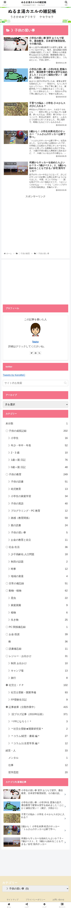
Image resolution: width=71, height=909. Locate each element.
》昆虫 (38, 598)
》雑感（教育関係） (38, 518)
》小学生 (38, 438)
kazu (35, 342)
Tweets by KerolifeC (14, 375)
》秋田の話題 (38, 562)
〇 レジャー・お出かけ (37, 656)
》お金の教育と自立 (38, 540)
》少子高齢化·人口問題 (38, 555)
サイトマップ (12, 900)
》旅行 (38, 678)
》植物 (38, 613)
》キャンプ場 (38, 671)
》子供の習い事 (38, 533)
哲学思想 (38, 773)
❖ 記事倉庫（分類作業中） (37, 707)
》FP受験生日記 (38, 700)
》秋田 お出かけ (38, 664)
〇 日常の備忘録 (37, 584)
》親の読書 (38, 526)
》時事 (38, 569)
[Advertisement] (35, 218)
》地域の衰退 (38, 576)
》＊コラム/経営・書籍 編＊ (38, 736)
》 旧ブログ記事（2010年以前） (38, 715)
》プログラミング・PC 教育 (38, 511)
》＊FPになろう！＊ (38, 722)
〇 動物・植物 (37, 591)
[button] (65, 383)
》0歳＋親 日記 (38, 467)
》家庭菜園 (38, 606)
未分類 (37, 424)
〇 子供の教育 (37, 475)
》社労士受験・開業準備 (38, 693)
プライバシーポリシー (35, 900)
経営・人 (37, 751)
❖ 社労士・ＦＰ (37, 685)
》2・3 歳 (38, 453)
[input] (35, 383)
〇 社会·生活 (37, 547)
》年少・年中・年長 (38, 446)
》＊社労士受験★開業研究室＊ (38, 729)
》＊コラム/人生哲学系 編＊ (38, 744)
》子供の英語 (38, 504)
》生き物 (38, 620)
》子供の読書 (38, 482)
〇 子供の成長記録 (37, 431)
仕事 (38, 765)
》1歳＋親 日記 (38, 460)
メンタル (38, 758)
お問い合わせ (58, 900)
